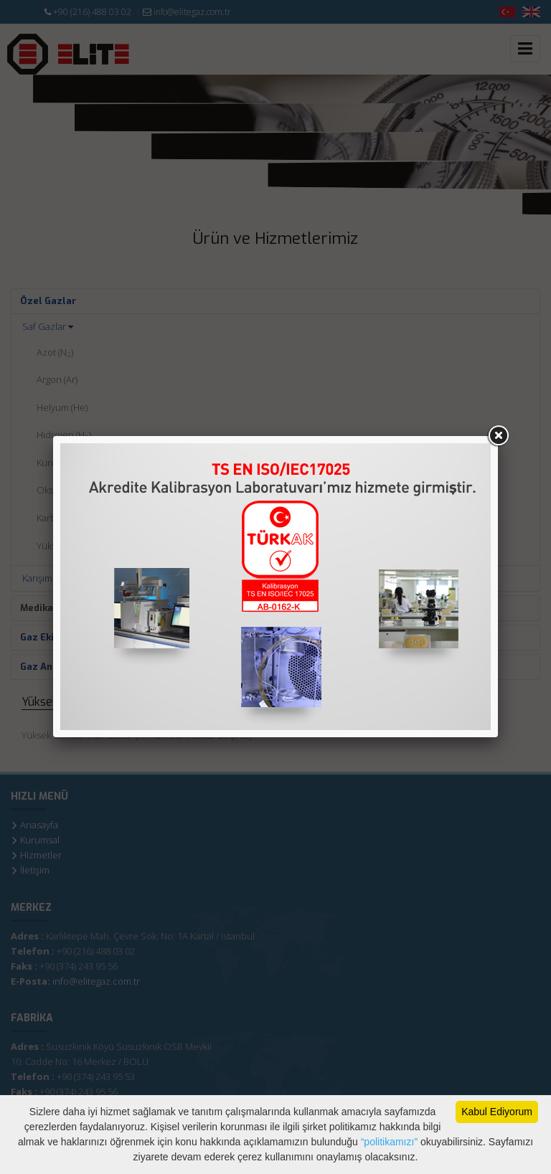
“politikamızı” (388, 1141)
